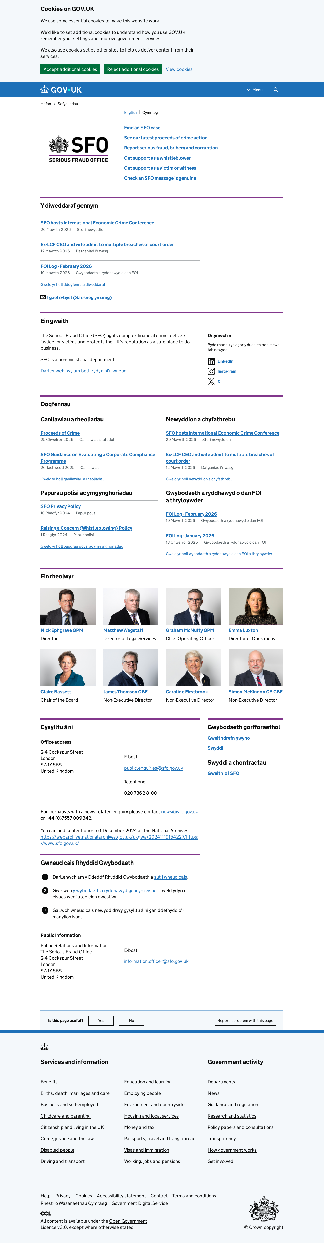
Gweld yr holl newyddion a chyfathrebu (199, 479)
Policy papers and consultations (241, 1127)
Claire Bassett (55, 692)
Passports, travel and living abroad (160, 1138)
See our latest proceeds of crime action (166, 138)
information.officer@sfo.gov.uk (156, 961)
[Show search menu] (276, 89)
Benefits (49, 1082)
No (136, 1020)
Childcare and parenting (65, 1116)
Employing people (142, 1093)
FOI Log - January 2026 (190, 536)
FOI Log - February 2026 (66, 266)
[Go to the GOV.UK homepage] (61, 89)
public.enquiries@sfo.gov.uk (153, 768)
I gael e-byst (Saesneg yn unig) (76, 297)
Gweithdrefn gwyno (229, 738)
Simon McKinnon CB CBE (256, 692)
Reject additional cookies (133, 69)
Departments (221, 1082)
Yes (106, 1020)
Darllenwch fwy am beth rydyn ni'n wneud (83, 371)
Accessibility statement (121, 1196)
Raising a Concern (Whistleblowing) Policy (86, 528)
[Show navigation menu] (255, 89)
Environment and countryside (154, 1104)
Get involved (220, 1161)
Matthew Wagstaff (123, 630)
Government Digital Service (140, 1203)
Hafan (45, 103)
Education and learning (148, 1082)
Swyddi (215, 748)
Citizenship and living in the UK (72, 1127)
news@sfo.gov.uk (179, 812)
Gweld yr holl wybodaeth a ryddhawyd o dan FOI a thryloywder (219, 553)
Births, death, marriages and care (75, 1093)
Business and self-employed (69, 1104)
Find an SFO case (142, 128)
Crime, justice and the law (67, 1138)
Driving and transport (62, 1161)
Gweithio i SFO (223, 773)
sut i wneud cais (170, 877)
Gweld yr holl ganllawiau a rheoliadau (72, 479)
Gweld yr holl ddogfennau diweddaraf (72, 284)
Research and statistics (232, 1116)
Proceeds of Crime (60, 433)
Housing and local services (151, 1116)
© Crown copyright (264, 1227)
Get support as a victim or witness (160, 168)
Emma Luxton (243, 630)
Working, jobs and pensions (152, 1161)
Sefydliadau (68, 103)
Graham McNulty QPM (190, 630)
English (130, 112)
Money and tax (139, 1127)
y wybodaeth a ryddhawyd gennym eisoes (116, 890)
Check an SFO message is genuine (160, 178)
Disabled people (57, 1150)
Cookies (83, 1196)
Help (45, 1196)
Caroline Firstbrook (187, 692)
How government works (232, 1150)
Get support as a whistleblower (157, 158)
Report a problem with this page (245, 1020)
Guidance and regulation (233, 1104)
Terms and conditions (194, 1196)
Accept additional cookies (70, 69)
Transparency (222, 1138)
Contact (159, 1196)
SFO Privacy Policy (60, 506)
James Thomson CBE (125, 692)
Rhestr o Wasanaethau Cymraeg (73, 1203)
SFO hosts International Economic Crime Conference (97, 223)
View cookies (179, 69)
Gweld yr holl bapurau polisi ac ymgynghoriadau (81, 546)
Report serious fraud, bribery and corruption (171, 148)
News (214, 1093)
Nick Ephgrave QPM (61, 630)
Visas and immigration (146, 1150)
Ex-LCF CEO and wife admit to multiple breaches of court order (107, 244)
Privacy (63, 1196)
